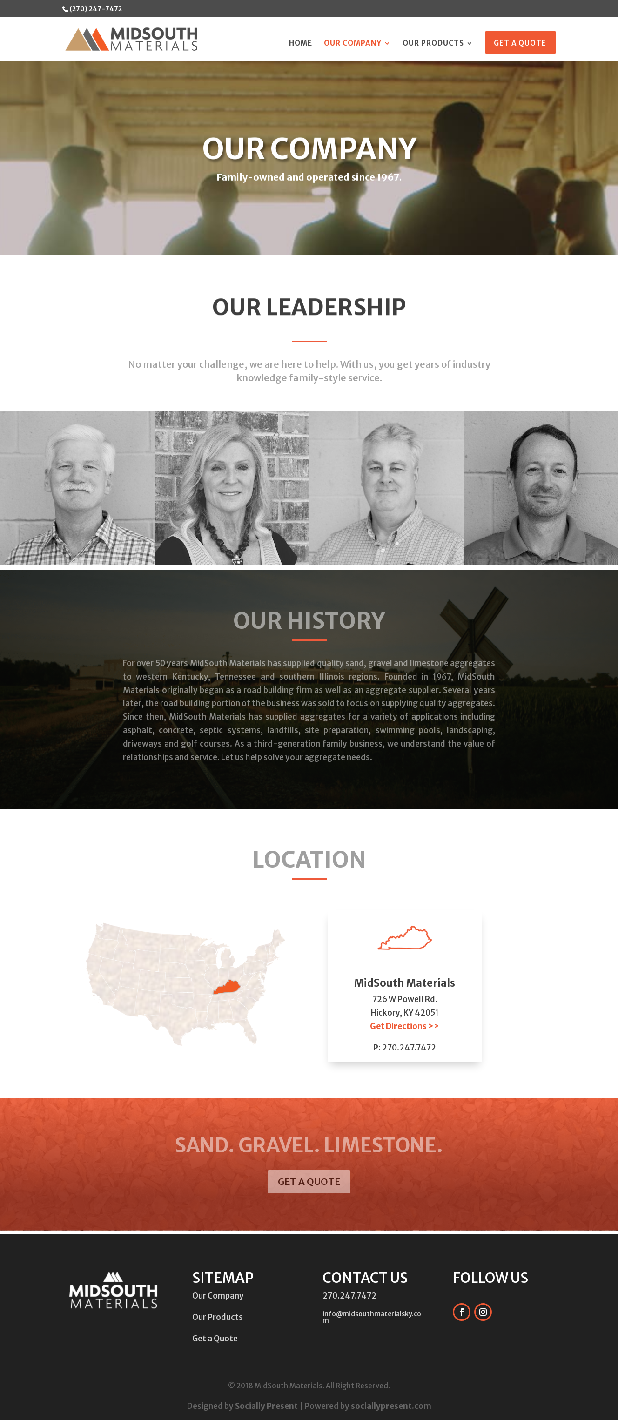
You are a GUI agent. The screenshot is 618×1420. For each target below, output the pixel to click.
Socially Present (266, 1406)
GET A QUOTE (309, 1181)
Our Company (353, 43)
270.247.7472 (409, 1048)
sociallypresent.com (391, 1406)
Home (300, 43)
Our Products (433, 43)
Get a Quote (520, 43)
